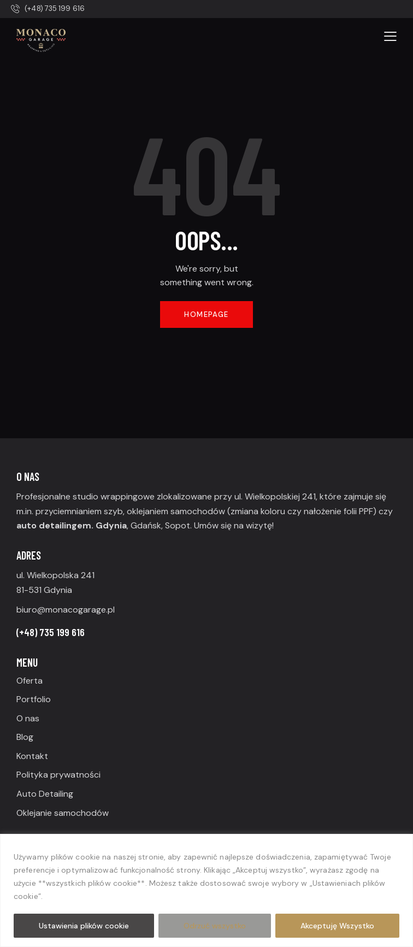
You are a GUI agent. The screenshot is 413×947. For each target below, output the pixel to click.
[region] (206, 890)
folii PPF (358, 511)
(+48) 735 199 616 (50, 632)
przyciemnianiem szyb (79, 511)
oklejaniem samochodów (176, 511)
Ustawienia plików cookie (84, 926)
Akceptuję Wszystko (337, 926)
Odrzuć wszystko (215, 926)
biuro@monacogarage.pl (65, 609)
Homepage (206, 314)
